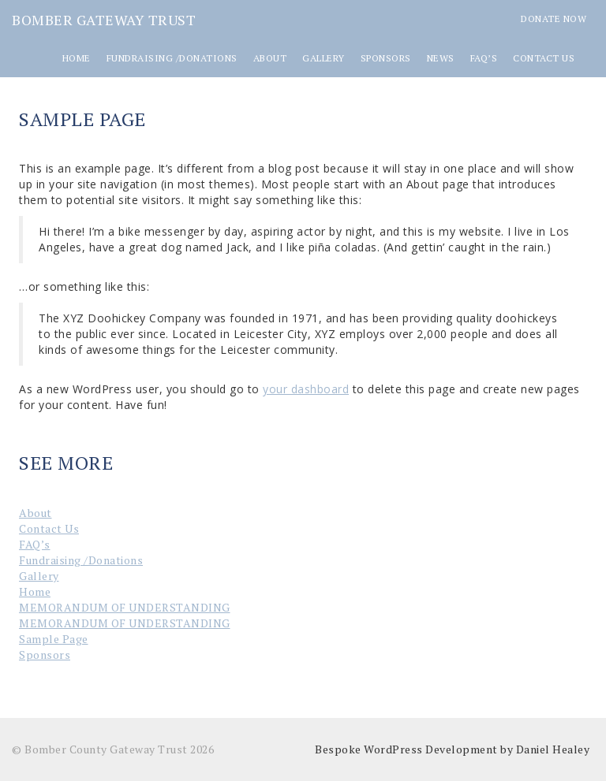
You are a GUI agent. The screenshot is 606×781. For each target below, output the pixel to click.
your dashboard (306, 388)
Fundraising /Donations (172, 58)
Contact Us (543, 58)
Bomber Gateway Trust (104, 19)
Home (76, 58)
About (270, 58)
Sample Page (53, 638)
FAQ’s (484, 58)
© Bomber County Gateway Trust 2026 (113, 749)
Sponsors (386, 58)
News (440, 58)
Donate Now (553, 18)
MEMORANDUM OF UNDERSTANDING (124, 607)
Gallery (323, 58)
